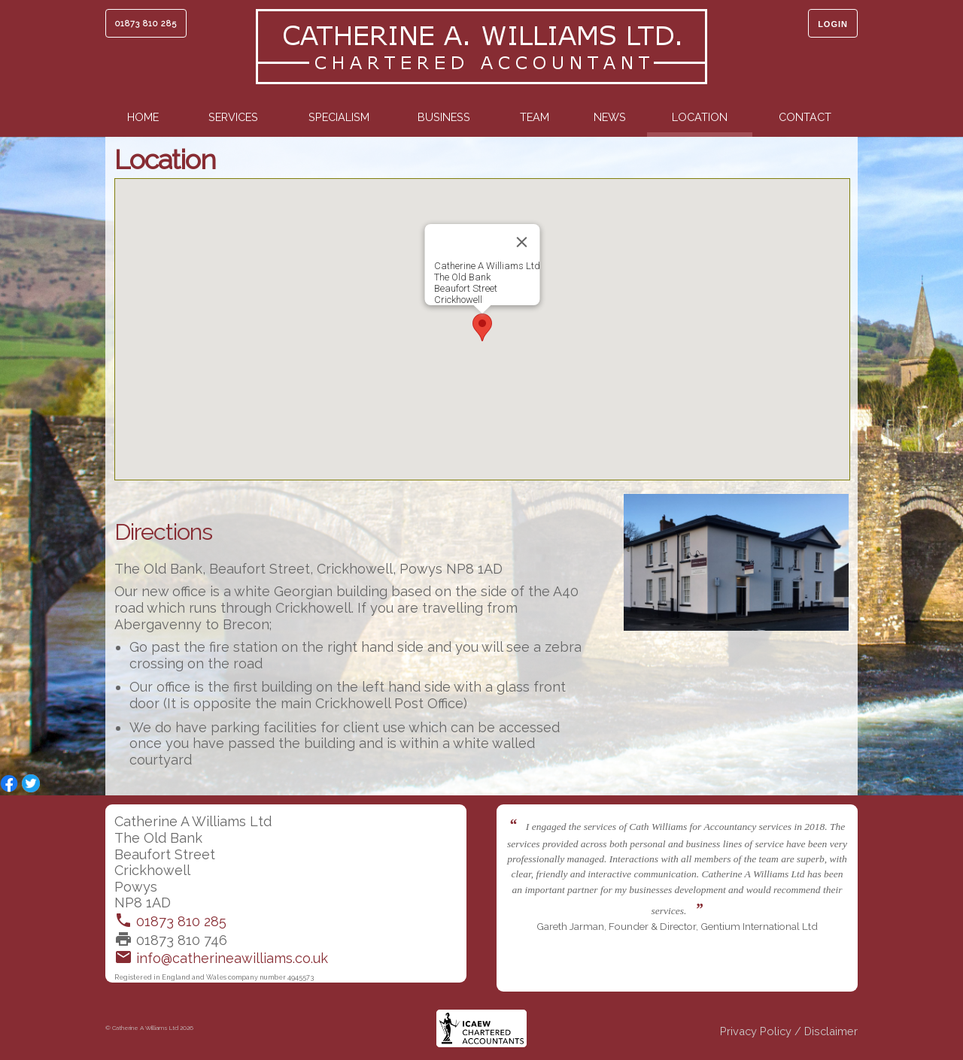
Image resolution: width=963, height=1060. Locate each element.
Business (444, 117)
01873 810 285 (146, 24)
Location (700, 117)
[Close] (522, 242)
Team (534, 117)
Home (143, 117)
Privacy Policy (755, 1031)
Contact (805, 117)
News (610, 117)
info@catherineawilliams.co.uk (221, 958)
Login (833, 24)
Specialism (338, 117)
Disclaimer (831, 1031)
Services (233, 117)
